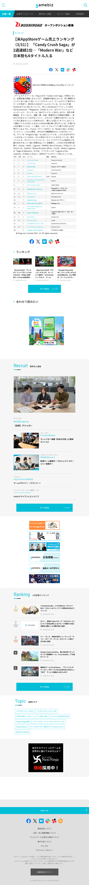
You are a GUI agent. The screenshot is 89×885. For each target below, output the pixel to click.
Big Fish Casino (31, 193)
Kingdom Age (32, 200)
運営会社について (44, 828)
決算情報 (79, 13)
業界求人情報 (45, 13)
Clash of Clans (31, 163)
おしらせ (44, 846)
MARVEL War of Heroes (34, 189)
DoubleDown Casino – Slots (35, 223)
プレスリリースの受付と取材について (44, 837)
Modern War (31, 167)
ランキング (19, 33)
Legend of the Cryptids (35, 230)
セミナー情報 (63, 13)
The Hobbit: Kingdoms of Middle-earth (34, 207)
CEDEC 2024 (43, 716)
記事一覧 (6, 13)
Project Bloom (21, 727)
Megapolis (30, 170)
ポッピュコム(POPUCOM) (59, 716)
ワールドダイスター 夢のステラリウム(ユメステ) (46, 727)
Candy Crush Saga (32, 160)
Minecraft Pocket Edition (34, 176)
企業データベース (24, 13)
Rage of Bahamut (33, 213)
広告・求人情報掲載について (44, 833)
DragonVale (30, 197)
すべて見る (44, 288)
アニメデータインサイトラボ (46, 711)
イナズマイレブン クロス (24, 711)
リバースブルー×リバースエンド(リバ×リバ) (48, 721)
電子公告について (44, 841)
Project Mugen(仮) (23, 721)
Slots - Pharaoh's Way (33, 185)
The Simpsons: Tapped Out (35, 227)
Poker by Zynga (31, 220)
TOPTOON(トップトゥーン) (25, 716)
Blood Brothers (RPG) (34, 203)
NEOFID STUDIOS (22, 732)
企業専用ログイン (44, 872)
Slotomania (31, 217)
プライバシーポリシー (44, 850)
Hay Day (29, 173)
